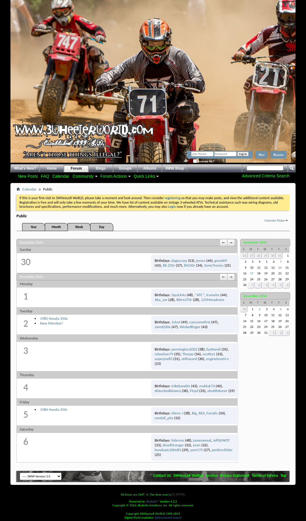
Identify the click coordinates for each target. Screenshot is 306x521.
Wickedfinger (190, 327)
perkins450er (222, 450)
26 (244, 256)
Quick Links (144, 176)
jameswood (202, 440)
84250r (189, 265)
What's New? (25, 168)
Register (278, 155)
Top (283, 475)
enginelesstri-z (217, 358)
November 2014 (255, 242)
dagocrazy (179, 260)
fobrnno (177, 440)
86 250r (169, 265)
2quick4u (178, 295)
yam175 (196, 450)
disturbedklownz (168, 390)
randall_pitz (164, 418)
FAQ (45, 176)
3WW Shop (174, 168)
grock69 (221, 260)
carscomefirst (199, 322)
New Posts (28, 176)
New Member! (51, 323)
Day (101, 227)
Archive (212, 475)
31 (279, 256)
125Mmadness (212, 299)
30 (272, 256)
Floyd (194, 390)
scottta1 (209, 354)
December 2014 (255, 296)
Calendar (60, 176)
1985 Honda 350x (54, 318)
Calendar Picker (274, 220)
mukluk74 (207, 386)
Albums (149, 168)
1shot (175, 322)
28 (258, 256)
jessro (200, 260)
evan (197, 445)
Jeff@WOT (221, 440)
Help (261, 155)
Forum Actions (113, 176)
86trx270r (184, 299)
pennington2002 (184, 349)
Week (79, 227)
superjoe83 (163, 358)
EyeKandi (213, 349)
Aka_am (161, 299)
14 (279, 268)
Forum (76, 168)
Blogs (101, 168)
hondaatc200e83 (168, 450)
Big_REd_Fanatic (205, 413)
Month (56, 227)
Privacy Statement (235, 475)
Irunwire (212, 295)
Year (34, 227)
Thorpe (188, 354)
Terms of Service (265, 475)
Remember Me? (203, 161)
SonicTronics (214, 265)
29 (265, 256)
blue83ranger (173, 445)
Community (83, 176)
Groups (125, 168)
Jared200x (163, 327)
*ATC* (199, 295)
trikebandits (180, 386)
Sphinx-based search (168, 518)
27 (251, 256)
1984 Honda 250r (53, 409)
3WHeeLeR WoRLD (188, 475)
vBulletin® (152, 501)
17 (251, 273)
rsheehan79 (164, 354)
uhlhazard (189, 358)
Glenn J (177, 413)
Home (52, 168)
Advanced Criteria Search (266, 175)
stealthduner (217, 390)
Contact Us (162, 475)
